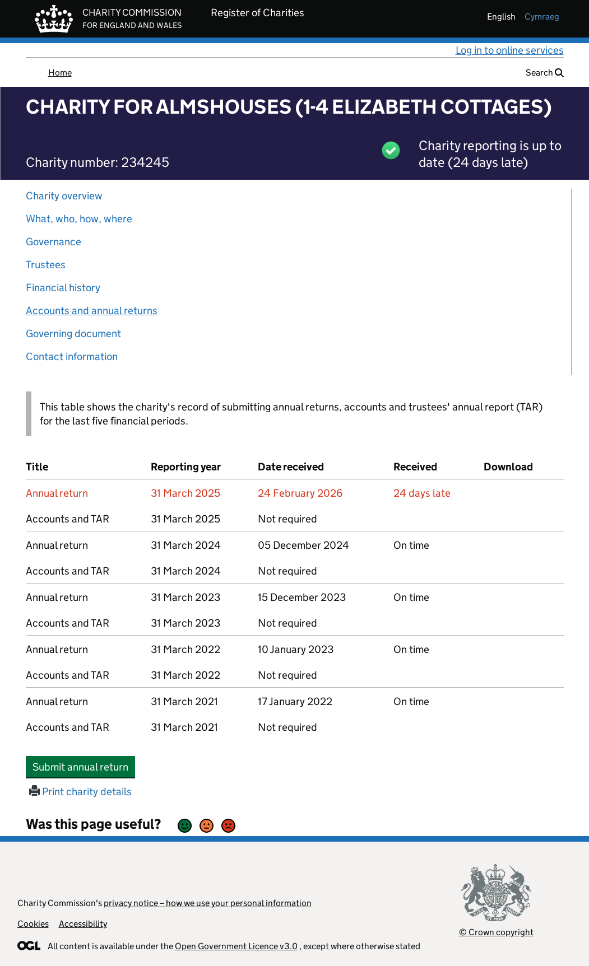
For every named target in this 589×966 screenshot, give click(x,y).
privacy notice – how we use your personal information (208, 903)
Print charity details (80, 791)
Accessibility (83, 923)
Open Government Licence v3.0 (236, 946)
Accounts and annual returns (91, 310)
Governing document (73, 333)
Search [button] (545, 72)
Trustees (46, 264)
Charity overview (64, 195)
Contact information (72, 356)
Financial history (63, 287)
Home (60, 72)
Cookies (33, 923)
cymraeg (542, 16)
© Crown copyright (496, 932)
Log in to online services (510, 50)
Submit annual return (84, 766)
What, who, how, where (79, 218)
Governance (53, 241)
